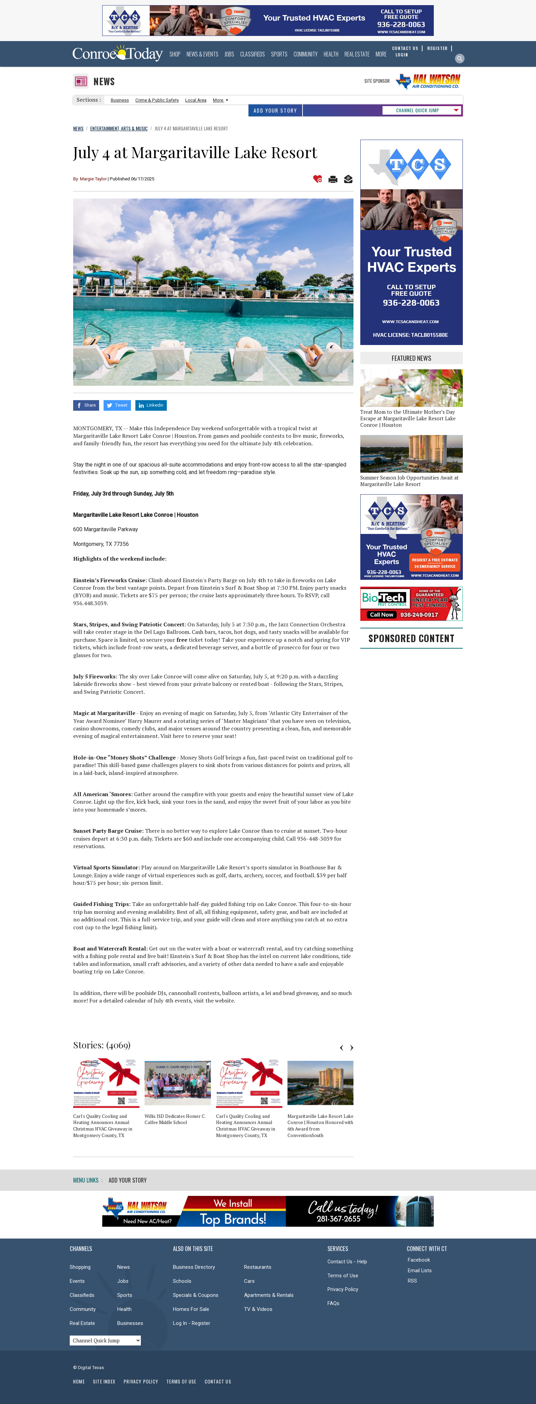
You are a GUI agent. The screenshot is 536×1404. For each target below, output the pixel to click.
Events (77, 1281)
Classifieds (252, 54)
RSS (412, 1281)
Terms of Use (342, 1276)
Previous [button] (341, 1047)
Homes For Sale (191, 1309)
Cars (249, 1281)
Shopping (80, 1267)
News (104, 81)
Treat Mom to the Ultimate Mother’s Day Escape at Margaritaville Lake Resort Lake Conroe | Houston (408, 418)
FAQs (333, 1303)
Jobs (229, 54)
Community (306, 54)
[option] (109, 1101)
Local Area (195, 100)
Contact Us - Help (347, 1262)
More (381, 54)
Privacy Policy (342, 1289)
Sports (279, 54)
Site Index (104, 1381)
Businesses (130, 1323)
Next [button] (351, 1047)
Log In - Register (191, 1323)
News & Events (202, 54)
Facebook (419, 1260)
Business (120, 100)
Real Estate (357, 54)
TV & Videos (258, 1309)
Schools (182, 1281)
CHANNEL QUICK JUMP (417, 110)
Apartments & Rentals (269, 1295)
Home (79, 1381)
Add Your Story (275, 110)
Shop (175, 54)
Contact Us (218, 1381)
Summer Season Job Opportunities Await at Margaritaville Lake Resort (409, 480)
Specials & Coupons (195, 1295)
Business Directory (194, 1267)
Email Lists (420, 1270)
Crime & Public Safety (157, 100)
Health (331, 54)
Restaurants (257, 1267)
